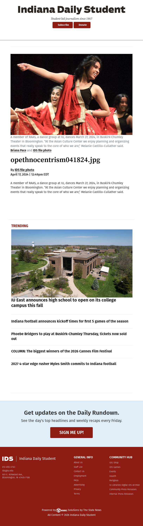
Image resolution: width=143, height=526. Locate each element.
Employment (80, 476)
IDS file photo (42, 150)
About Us (78, 462)
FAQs (76, 480)
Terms (77, 494)
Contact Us (79, 471)
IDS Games (114, 467)
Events (112, 472)
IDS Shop (113, 463)
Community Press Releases (122, 489)
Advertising (79, 485)
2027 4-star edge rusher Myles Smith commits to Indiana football (63, 364)
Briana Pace (18, 150)
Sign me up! (71, 432)
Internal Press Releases (121, 494)
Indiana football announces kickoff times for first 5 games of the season (69, 321)
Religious (113, 480)
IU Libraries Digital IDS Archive (124, 485)
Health (112, 476)
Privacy (77, 489)
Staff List (78, 467)
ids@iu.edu (7, 471)
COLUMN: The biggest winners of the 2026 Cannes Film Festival (61, 351)
